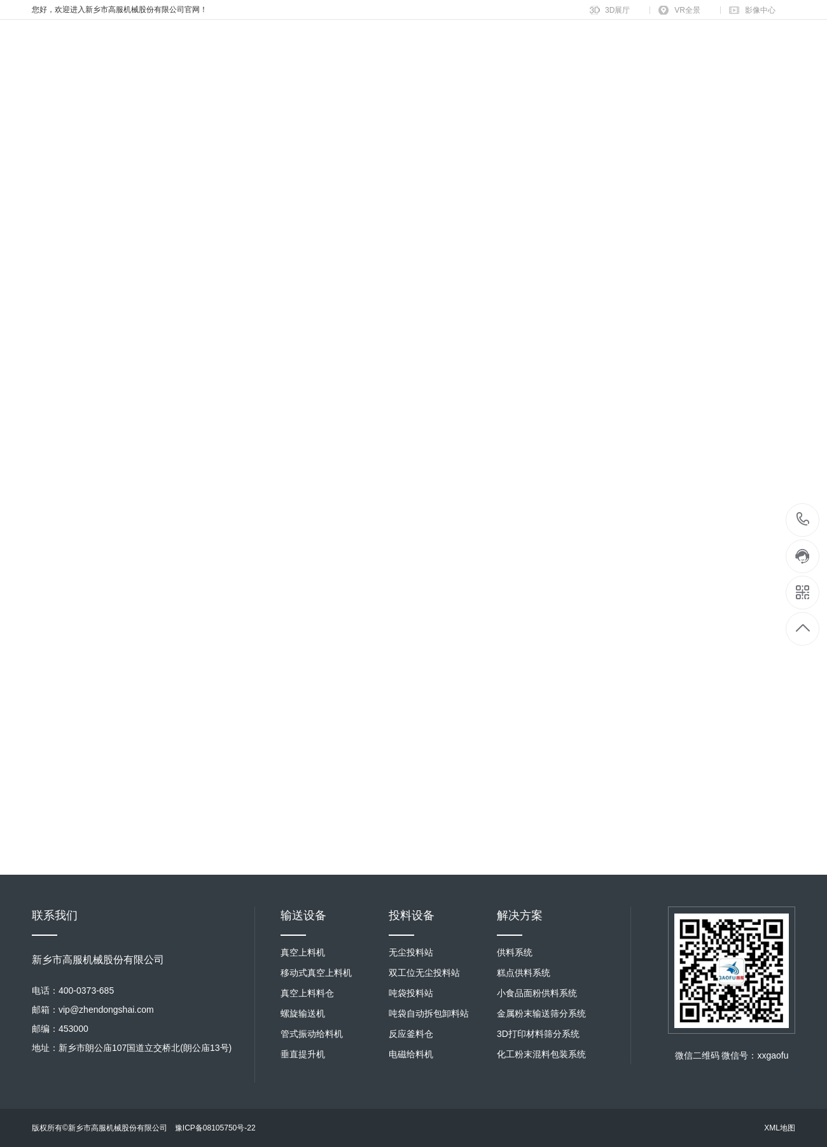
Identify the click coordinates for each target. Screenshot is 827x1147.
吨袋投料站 (411, 993)
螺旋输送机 (303, 1013)
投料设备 (411, 915)
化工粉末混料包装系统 (541, 1054)
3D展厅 (617, 10)
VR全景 (687, 10)
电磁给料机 (411, 1054)
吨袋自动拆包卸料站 (429, 1013)
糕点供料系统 (523, 973)
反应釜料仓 (411, 1034)
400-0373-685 (803, 520)
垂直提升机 (303, 1054)
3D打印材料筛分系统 (538, 1034)
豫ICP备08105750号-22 (215, 1127)
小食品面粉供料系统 (537, 993)
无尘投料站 (411, 952)
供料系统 (514, 952)
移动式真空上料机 (316, 973)
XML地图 (779, 1127)
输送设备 (303, 915)
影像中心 (760, 10)
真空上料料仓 (307, 993)
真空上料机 (303, 952)
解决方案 (520, 915)
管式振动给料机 (312, 1034)
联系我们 (55, 915)
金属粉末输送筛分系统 (541, 1013)
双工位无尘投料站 (424, 973)
